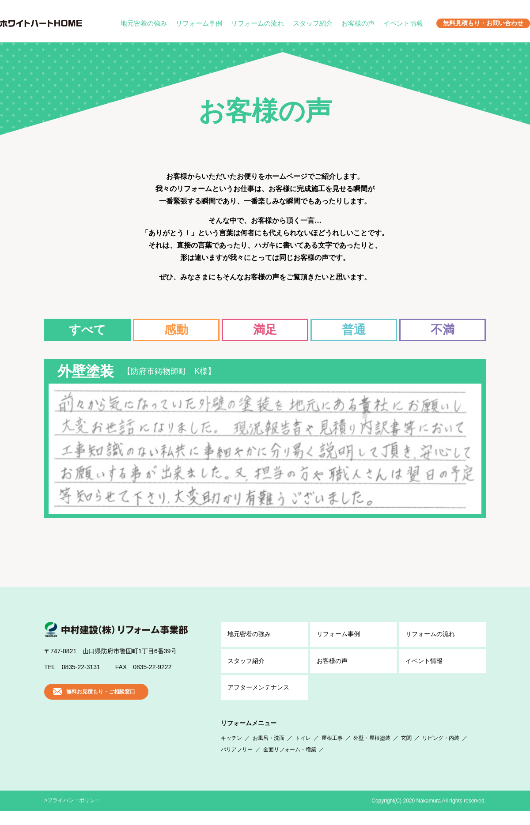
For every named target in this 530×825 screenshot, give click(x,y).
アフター (258, 702)
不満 (442, 329)
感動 (176, 329)
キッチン (231, 752)
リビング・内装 (440, 752)
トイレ (303, 752)
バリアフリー (237, 764)
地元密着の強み (144, 23)
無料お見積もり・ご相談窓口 (100, 706)
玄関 (406, 752)
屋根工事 (332, 752)
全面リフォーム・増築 (289, 764)
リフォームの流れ (257, 23)
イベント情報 (403, 23)
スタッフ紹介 (313, 23)
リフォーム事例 (199, 23)
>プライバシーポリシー (72, 814)
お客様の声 (358, 23)
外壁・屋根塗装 (371, 752)
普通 (354, 329)
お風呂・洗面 (268, 752)
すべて (87, 329)
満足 (265, 329)
